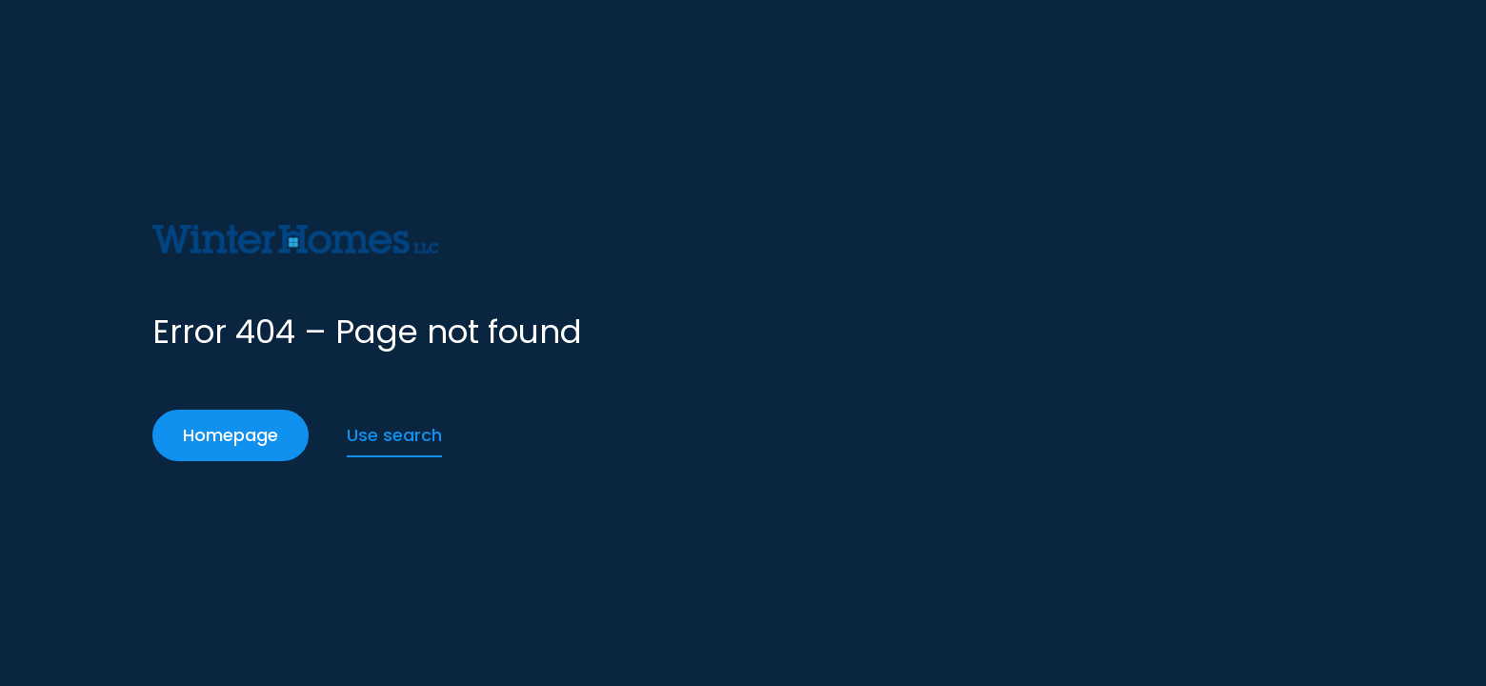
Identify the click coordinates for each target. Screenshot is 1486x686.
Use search (394, 435)
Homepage (230, 435)
